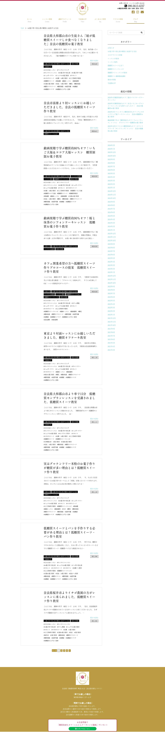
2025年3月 (111, 180)
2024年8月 (111, 205)
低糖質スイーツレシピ (116, 69)
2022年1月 (111, 314)
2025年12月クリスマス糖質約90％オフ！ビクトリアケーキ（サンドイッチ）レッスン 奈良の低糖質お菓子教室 (125, 128)
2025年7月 (111, 166)
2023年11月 (112, 237)
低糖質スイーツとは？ (116, 65)
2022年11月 (112, 279)
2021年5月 (111, 343)
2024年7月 (111, 209)
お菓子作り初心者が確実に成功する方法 (122, 51)
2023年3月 (111, 265)
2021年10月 (112, 325)
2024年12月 (112, 191)
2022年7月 (111, 293)
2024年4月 (111, 219)
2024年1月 (111, 230)
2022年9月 (111, 286)
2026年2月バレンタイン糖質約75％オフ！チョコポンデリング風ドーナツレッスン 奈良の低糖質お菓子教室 (126, 114)
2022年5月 (111, 300)
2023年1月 (111, 272)
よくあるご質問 (100, 20)
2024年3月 (111, 223)
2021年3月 (111, 350)
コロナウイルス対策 (115, 55)
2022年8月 (111, 290)
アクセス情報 (118, 20)
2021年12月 (112, 318)
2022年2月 (111, 311)
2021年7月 (111, 336)
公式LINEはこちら (82, 729)
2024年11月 (112, 194)
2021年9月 (111, 329)
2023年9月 (111, 244)
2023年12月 (112, 233)
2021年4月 (111, 346)
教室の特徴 (112, 79)
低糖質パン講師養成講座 (116, 76)
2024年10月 (112, 198)
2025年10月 (112, 156)
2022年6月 (111, 297)
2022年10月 (112, 283)
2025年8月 (111, 163)
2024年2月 (111, 226)
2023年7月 (111, 251)
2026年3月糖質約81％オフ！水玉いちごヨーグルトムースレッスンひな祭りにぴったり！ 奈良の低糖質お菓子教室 (126, 106)
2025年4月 (111, 177)
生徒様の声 (82, 20)
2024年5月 (111, 216)
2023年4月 (111, 262)
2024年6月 (111, 212)
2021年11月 (112, 322)
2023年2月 (111, 269)
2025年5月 (111, 173)
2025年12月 (112, 152)
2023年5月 (111, 258)
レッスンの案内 (113, 58)
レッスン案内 (112, 62)
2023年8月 (111, 247)
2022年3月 (111, 307)
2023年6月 (111, 254)
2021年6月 (111, 339)
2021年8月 (111, 332)
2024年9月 (111, 202)
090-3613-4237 (134, 5)
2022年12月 (112, 276)
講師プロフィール (64, 20)
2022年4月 (111, 304)
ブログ (135, 20)
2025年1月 (111, 187)
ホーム (29, 20)
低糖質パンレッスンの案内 (117, 72)
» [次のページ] (69, 650)
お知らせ (111, 48)
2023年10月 (112, 240)
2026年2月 (111, 145)
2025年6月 (111, 170)
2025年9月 (111, 159)
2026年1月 (111, 149)
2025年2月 (111, 184)
